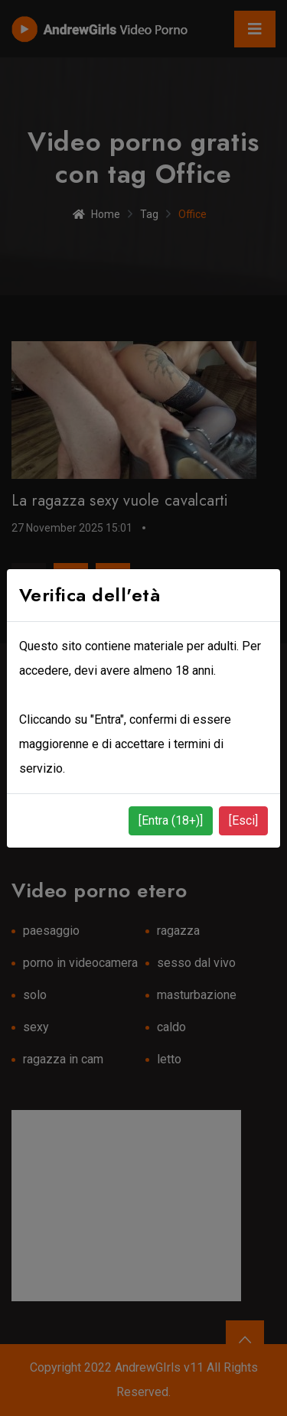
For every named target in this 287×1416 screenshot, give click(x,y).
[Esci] (243, 820)
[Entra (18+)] (171, 820)
